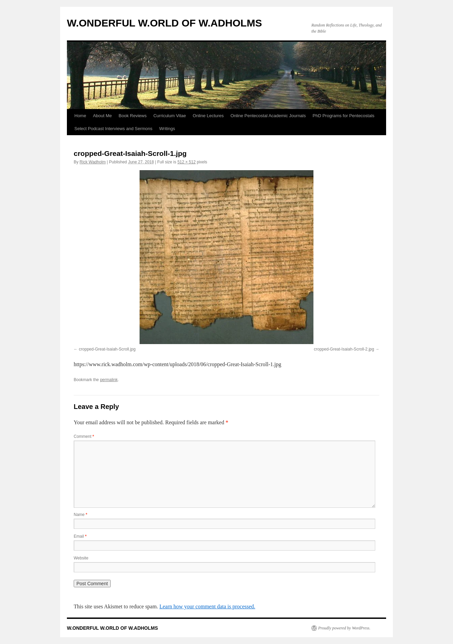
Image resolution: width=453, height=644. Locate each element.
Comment (84, 436)
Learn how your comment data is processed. (207, 606)
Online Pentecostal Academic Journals (268, 115)
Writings (167, 128)
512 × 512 (186, 162)
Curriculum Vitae (169, 115)
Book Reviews (132, 115)
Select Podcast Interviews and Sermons (113, 128)
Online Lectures (208, 115)
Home (80, 115)
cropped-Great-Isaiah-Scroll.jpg (107, 349)
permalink (108, 379)
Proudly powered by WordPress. (344, 628)
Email (80, 536)
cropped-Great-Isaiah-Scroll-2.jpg (344, 349)
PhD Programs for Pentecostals (344, 115)
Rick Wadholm (92, 162)
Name (80, 514)
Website (81, 558)
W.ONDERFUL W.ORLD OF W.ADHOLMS (164, 23)
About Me (102, 115)
